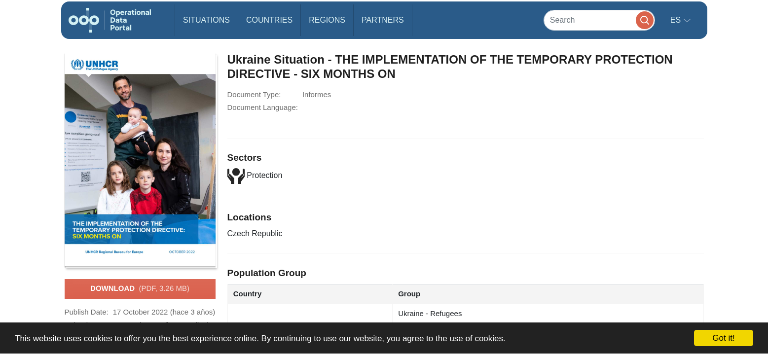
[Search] (599, 20)
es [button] (676, 20)
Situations (206, 20)
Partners (383, 20)
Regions (327, 20)
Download (139, 288)
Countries (269, 20)
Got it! (723, 338)
